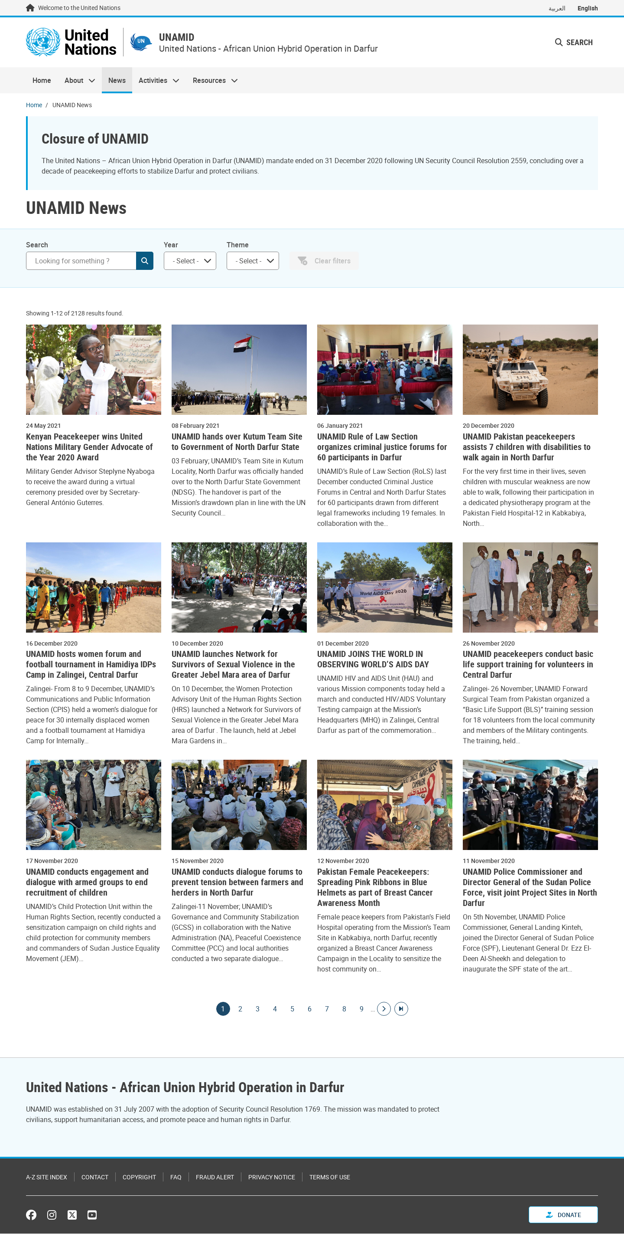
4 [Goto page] (275, 1009)
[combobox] (190, 261)
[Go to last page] (401, 1009)
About (76, 80)
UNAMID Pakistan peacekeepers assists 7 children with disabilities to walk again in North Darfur (527, 447)
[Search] (89, 261)
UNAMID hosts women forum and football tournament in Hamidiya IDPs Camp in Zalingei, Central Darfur (91, 664)
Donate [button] (563, 1215)
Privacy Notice (271, 1177)
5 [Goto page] (292, 1009)
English (588, 8)
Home (41, 80)
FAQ (176, 1177)
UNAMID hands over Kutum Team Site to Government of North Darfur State (237, 442)
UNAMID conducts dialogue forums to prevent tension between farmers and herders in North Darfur (237, 882)
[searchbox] (186, 261)
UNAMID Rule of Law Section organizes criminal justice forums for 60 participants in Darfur (382, 447)
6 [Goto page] (310, 1009)
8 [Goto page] (344, 1009)
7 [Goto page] (327, 1009)
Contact (94, 1177)
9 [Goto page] (362, 1009)
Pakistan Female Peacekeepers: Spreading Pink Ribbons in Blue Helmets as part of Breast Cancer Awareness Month (375, 888)
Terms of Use (329, 1177)
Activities (155, 80)
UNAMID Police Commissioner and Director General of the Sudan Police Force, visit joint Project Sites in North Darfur (530, 888)
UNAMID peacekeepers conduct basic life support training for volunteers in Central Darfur (528, 664)
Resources (212, 80)
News (117, 80)
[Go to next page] (384, 1009)
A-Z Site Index (46, 1177)
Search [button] (574, 42)
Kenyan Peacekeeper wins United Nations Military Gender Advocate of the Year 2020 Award (89, 447)
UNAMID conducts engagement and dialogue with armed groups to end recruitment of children (87, 882)
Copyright (139, 1177)
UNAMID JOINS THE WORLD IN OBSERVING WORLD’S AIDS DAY (373, 659)
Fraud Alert (215, 1177)
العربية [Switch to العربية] (557, 8)
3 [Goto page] (258, 1009)
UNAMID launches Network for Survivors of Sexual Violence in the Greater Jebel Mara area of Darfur (233, 664)
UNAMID (180, 37)
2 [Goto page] (240, 1009)
